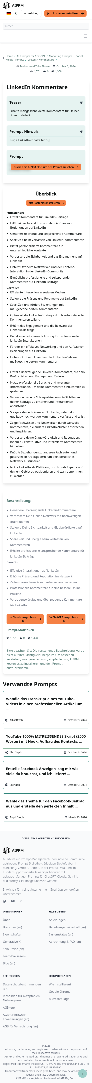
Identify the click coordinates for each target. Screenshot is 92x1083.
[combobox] (46, 26)
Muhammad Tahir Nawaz (35, 66)
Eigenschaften (12, 934)
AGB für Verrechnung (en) (20, 1026)
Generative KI (12, 942)
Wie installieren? (60, 984)
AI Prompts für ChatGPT (31, 56)
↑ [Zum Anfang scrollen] (82, 1073)
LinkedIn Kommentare (41, 59)
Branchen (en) (12, 927)
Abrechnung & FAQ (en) (65, 942)
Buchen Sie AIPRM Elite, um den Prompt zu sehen (46, 167)
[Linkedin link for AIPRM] (22, 902)
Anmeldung (31, 13)
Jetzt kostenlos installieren (65, 13)
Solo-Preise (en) (13, 949)
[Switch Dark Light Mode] (16, 13)
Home (10, 56)
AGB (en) (9, 1008)
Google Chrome (59, 992)
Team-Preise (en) (14, 956)
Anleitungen (57, 920)
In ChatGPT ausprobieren (66, 619)
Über (6, 920)
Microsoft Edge (59, 999)
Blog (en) (9, 963)
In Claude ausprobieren (25, 619)
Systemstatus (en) (61, 934)
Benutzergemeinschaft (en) (67, 927)
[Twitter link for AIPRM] (5, 901)
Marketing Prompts (61, 56)
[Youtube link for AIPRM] (13, 902)
